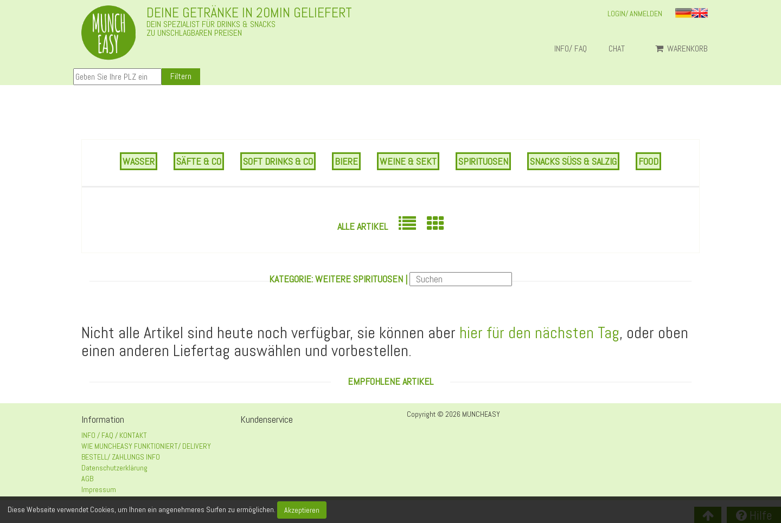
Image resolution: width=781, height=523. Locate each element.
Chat (621, 48)
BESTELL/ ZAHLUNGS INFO (120, 457)
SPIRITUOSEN (483, 161)
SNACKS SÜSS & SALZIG (573, 161)
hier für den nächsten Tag (539, 332)
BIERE (346, 161)
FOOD (648, 161)
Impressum (98, 489)
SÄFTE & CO (198, 161)
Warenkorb (681, 48)
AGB (87, 478)
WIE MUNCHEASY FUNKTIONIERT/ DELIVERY (146, 446)
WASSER (139, 161)
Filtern (180, 76)
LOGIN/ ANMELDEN (634, 13)
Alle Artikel (362, 226)
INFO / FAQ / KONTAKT (114, 435)
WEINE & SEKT (408, 161)
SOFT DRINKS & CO (278, 161)
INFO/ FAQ (570, 48)
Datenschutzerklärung (114, 468)
